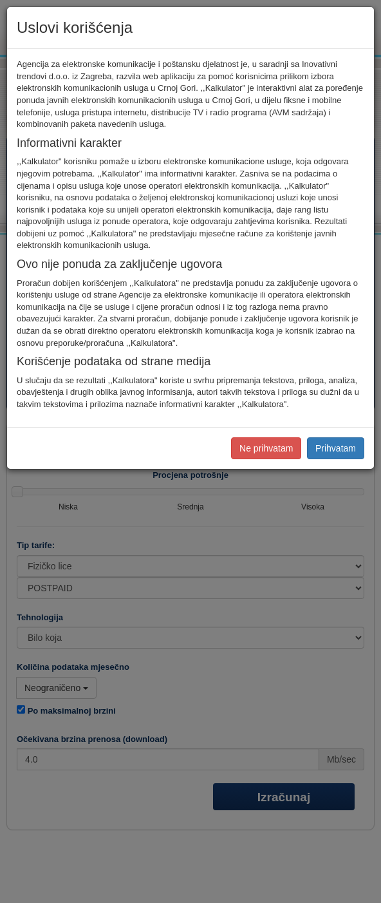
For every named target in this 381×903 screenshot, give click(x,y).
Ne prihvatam (266, 448)
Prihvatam (335, 448)
